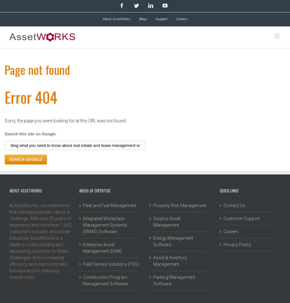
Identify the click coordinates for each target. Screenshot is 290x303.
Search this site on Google (30, 134)
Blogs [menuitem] (143, 19)
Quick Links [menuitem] (229, 191)
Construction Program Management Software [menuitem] (105, 280)
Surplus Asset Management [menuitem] (167, 222)
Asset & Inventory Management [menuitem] (170, 261)
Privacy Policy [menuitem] (237, 244)
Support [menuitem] (162, 19)
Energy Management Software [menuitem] (173, 241)
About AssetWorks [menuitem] (117, 19)
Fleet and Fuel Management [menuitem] (109, 205)
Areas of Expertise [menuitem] (95, 191)
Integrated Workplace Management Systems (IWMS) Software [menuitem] (105, 225)
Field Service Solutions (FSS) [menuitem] (111, 264)
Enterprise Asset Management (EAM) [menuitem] (102, 248)
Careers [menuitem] (182, 19)
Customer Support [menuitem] (241, 218)
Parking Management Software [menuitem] (174, 280)
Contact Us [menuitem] (234, 205)
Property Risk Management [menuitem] (179, 205)
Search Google (26, 159)
